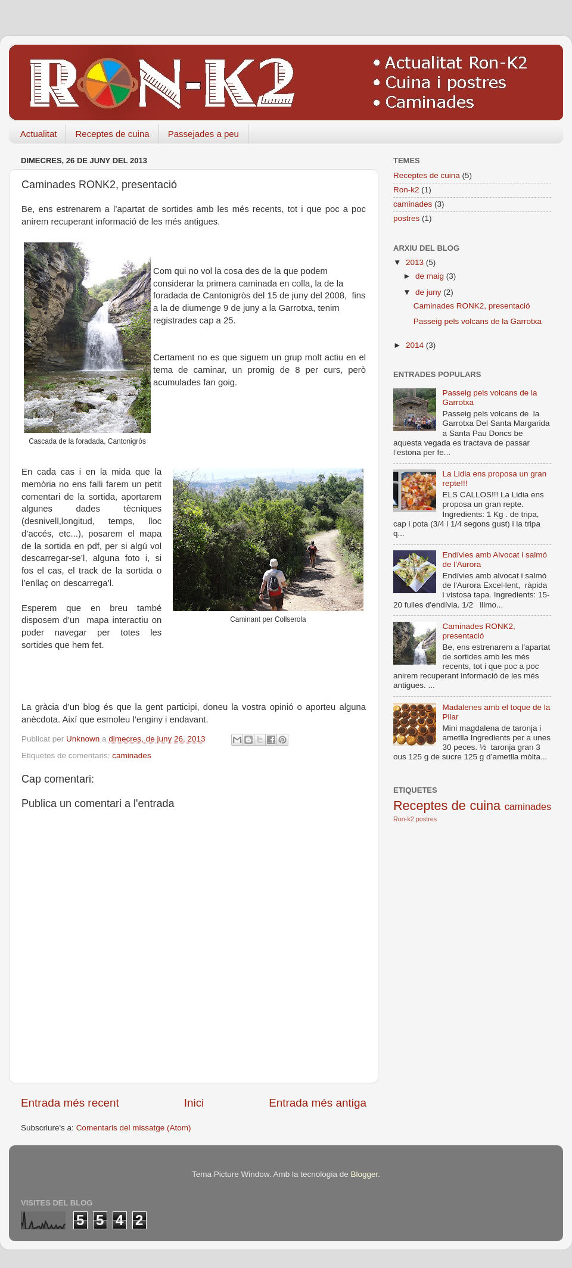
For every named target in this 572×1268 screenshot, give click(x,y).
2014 (416, 345)
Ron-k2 (406, 189)
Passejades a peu (203, 134)
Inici (194, 1102)
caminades (131, 755)
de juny (429, 292)
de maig (430, 276)
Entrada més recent (70, 1102)
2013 (416, 262)
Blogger (364, 1174)
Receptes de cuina (112, 134)
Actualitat (38, 134)
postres (406, 218)
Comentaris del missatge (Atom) (133, 1127)
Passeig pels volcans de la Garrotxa (478, 321)
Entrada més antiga (317, 1102)
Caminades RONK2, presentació (472, 305)
